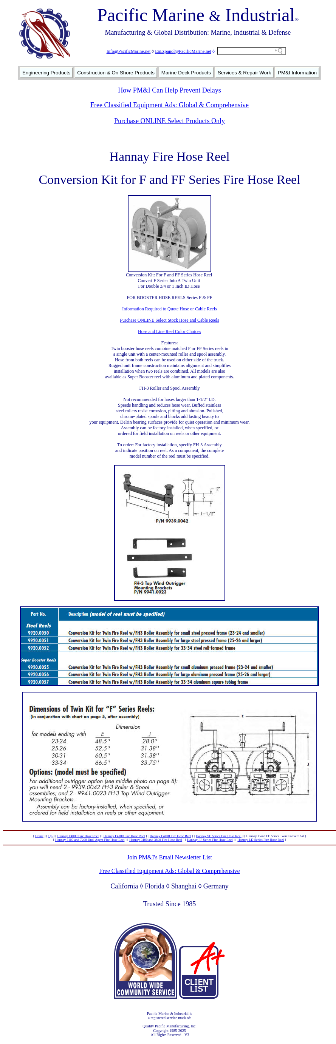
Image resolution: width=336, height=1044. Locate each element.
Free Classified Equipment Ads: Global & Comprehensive (169, 105)
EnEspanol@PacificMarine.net (183, 51)
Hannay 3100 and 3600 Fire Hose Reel (155, 840)
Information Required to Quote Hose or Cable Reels (169, 309)
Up (50, 836)
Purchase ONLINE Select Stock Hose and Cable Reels (169, 320)
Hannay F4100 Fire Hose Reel (124, 836)
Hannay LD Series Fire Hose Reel (260, 840)
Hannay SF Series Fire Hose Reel (219, 836)
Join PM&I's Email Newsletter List (169, 857)
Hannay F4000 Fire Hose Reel (77, 836)
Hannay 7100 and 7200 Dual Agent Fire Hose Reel (89, 840)
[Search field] (251, 51)
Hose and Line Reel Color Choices (169, 331)
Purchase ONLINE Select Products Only (169, 121)
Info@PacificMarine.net (129, 51)
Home (39, 836)
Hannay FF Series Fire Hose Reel (210, 840)
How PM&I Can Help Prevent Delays (169, 90)
